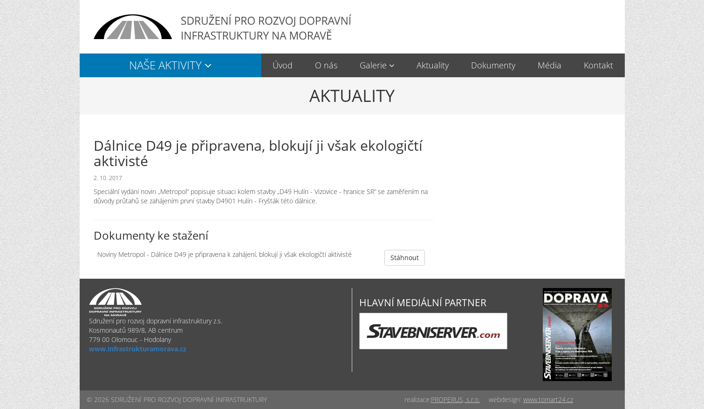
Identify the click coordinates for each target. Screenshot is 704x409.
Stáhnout (404, 257)
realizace (417, 399)
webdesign (504, 399)
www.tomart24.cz (548, 399)
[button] (170, 65)
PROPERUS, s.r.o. (455, 399)
